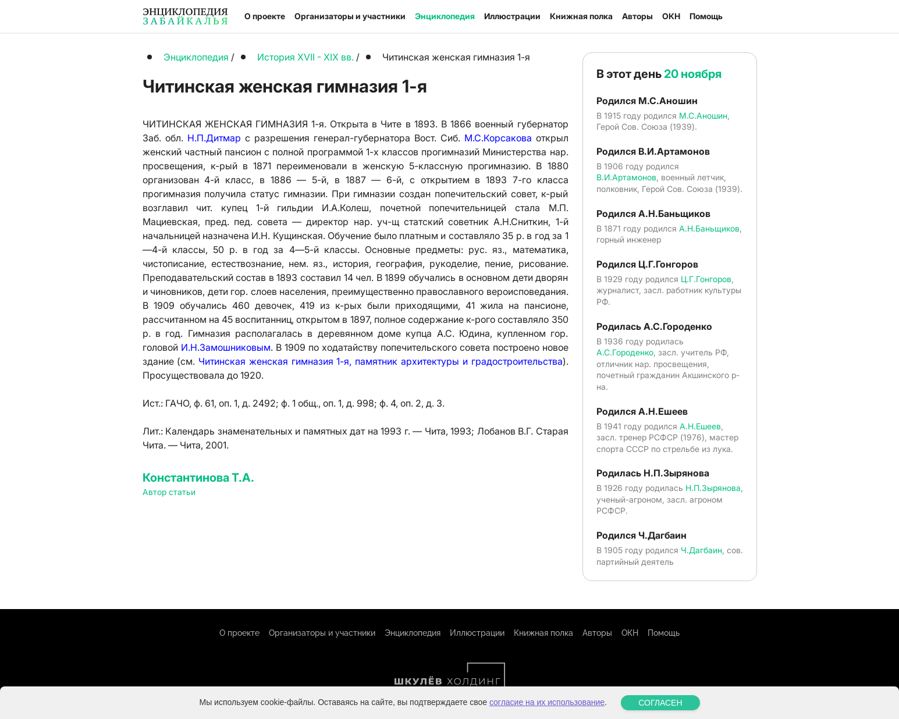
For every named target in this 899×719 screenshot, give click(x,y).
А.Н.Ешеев (700, 426)
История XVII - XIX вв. (306, 57)
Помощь (706, 16)
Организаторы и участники (350, 16)
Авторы (637, 16)
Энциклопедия (445, 16)
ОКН (671, 16)
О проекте (264, 16)
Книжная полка (581, 16)
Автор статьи (169, 492)
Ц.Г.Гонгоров (706, 279)
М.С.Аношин (703, 115)
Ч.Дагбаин (701, 550)
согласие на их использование (547, 702)
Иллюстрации (512, 16)
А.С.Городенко (624, 352)
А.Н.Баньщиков (709, 228)
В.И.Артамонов (626, 177)
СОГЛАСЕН (660, 702)
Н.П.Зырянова (713, 488)
